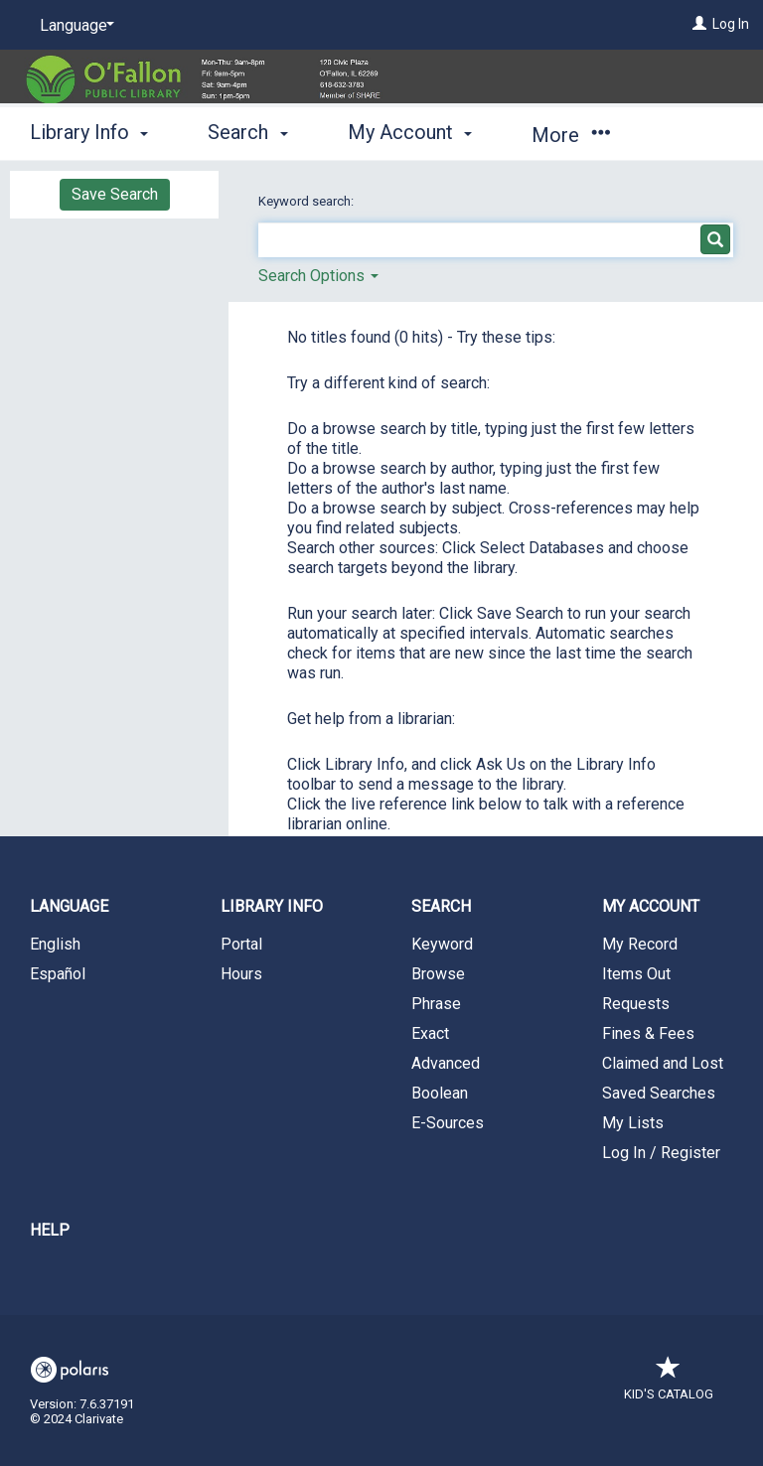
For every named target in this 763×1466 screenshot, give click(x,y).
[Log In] (699, 24)
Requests (636, 1003)
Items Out (636, 973)
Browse (438, 973)
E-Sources (447, 1122)
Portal (241, 944)
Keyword (442, 944)
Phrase (436, 1003)
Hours (241, 973)
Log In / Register (661, 1152)
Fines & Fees (648, 1033)
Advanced (445, 1063)
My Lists (633, 1122)
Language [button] (69, 906)
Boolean (439, 1093)
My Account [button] (410, 132)
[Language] (73, 26)
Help (50, 1230)
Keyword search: (307, 201)
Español (57, 973)
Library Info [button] (89, 132)
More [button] (571, 135)
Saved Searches (658, 1093)
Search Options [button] (318, 275)
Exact (430, 1033)
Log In (730, 24)
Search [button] (247, 132)
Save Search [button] (115, 194)
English (55, 944)
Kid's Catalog (668, 1384)
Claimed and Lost (662, 1063)
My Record (640, 944)
